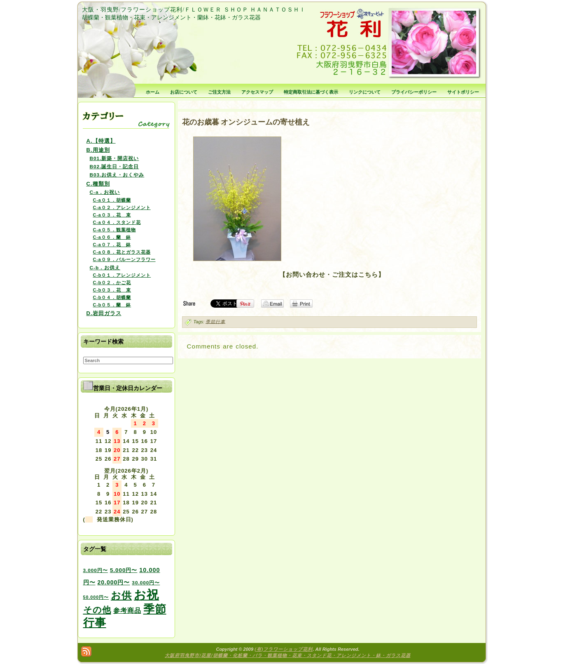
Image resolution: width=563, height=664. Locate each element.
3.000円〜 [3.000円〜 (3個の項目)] (95, 570)
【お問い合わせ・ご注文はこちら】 (332, 274)
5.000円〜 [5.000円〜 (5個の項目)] (123, 570)
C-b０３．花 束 (112, 289)
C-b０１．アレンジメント (122, 275)
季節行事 (215, 321)
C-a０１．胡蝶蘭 (112, 200)
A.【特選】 (101, 141)
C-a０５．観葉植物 (114, 229)
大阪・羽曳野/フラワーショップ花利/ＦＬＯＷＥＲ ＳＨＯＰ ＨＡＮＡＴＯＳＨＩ (194, 10)
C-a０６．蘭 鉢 (112, 237)
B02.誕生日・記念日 (114, 166)
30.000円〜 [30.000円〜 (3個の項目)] (146, 582)
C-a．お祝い (105, 192)
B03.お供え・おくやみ (117, 174)
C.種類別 (98, 184)
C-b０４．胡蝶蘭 (112, 297)
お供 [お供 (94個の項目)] (121, 595)
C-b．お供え (105, 267)
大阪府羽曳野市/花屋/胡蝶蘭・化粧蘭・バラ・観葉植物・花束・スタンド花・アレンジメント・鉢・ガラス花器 (287, 655)
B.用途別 (98, 150)
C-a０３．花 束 (112, 214)
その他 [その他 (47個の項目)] (97, 610)
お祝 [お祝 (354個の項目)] (146, 594)
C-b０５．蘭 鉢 (112, 304)
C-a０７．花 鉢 (112, 244)
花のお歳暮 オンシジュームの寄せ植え (246, 122)
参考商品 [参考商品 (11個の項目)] (127, 610)
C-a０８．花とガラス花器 (122, 252)
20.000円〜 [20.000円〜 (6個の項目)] (114, 582)
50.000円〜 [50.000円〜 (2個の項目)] (96, 597)
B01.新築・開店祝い (114, 158)
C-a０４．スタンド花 (117, 222)
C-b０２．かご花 (112, 282)
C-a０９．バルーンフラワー (124, 259)
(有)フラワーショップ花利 (284, 649)
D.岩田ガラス (103, 313)
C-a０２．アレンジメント (122, 207)
